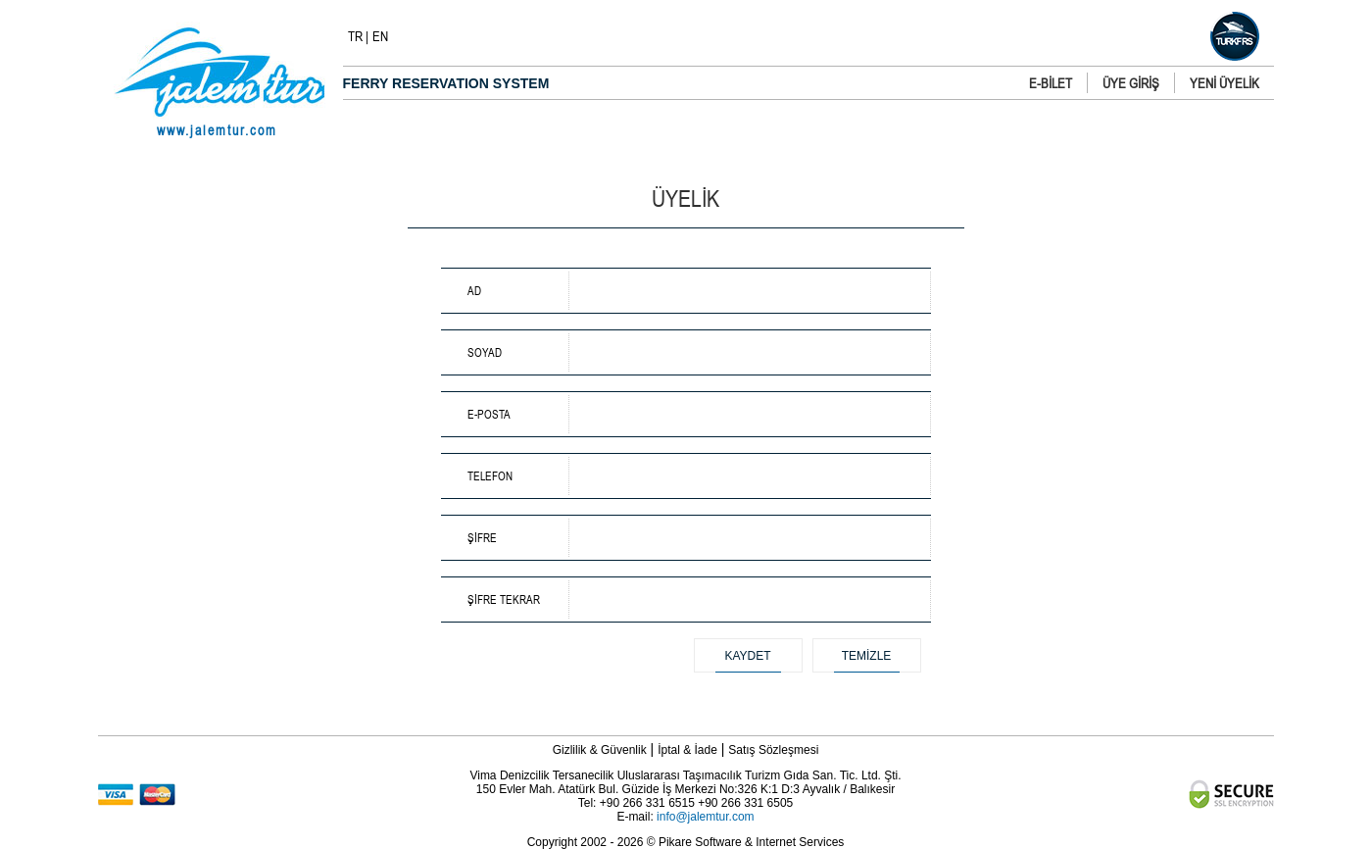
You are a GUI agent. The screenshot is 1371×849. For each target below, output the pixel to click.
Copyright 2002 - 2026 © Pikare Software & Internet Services (686, 842)
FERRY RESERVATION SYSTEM (446, 83)
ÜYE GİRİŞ (1130, 83)
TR (355, 36)
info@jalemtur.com (706, 817)
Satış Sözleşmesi (773, 750)
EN (380, 36)
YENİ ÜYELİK (1224, 83)
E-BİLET (1050, 83)
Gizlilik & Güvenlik (600, 750)
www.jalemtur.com (217, 130)
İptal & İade (687, 750)
